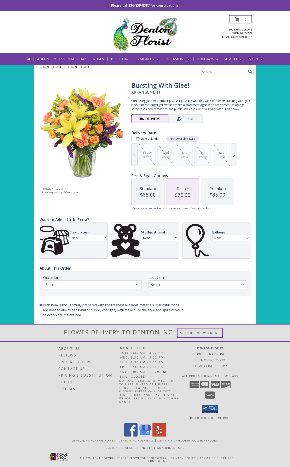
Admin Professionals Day (61, 59)
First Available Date (183, 139)
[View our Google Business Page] (145, 435)
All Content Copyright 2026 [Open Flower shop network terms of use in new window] (104, 458)
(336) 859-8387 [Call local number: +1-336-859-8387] (241, 37)
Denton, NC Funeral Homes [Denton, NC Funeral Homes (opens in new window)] (93, 440)
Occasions (178, 59)
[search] (250, 71)
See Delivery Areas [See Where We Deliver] (200, 333)
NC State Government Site (163, 447)
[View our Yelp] (159, 435)
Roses (98, 59)
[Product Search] (224, 72)
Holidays (208, 59)
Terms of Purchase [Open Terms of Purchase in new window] (216, 458)
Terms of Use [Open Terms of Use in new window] (157, 460)
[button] (240, 19)
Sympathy (148, 59)
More (256, 59)
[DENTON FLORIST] (145, 34)
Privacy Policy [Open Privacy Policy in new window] (183, 458)
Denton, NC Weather (122, 447)
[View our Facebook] (131, 435)
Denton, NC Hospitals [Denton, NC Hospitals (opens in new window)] (136, 440)
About (234, 59)
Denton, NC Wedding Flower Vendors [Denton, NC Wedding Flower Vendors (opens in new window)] (187, 440)
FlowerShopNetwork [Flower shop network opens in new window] (148, 458)
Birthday (120, 59)
